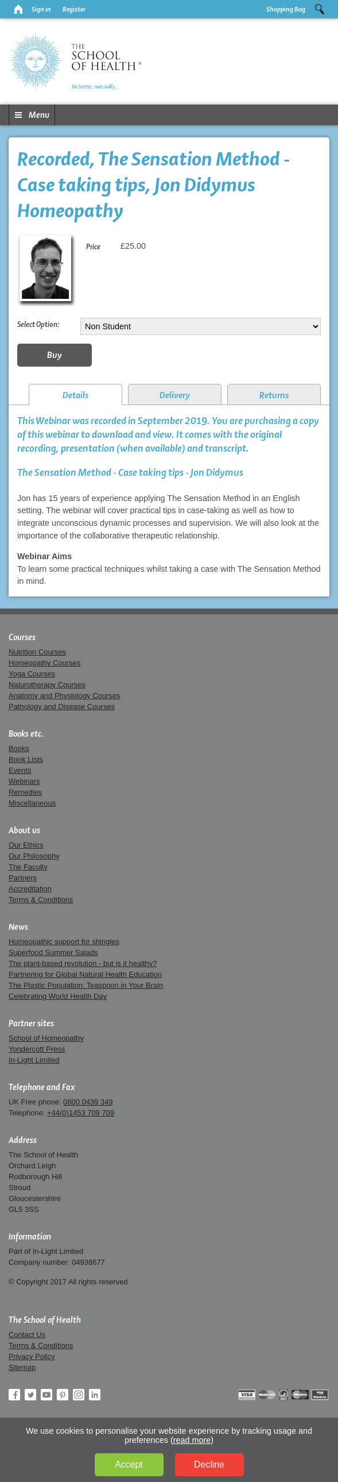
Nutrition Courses (37, 652)
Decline (209, 1464)
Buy (54, 355)
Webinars (24, 781)
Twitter (30, 1394)
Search (319, 9)
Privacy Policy (32, 1356)
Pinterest (62, 1394)
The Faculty (28, 867)
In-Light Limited (34, 1060)
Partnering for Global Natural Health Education (85, 974)
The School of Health (45, 1320)
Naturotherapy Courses (47, 684)
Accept (128, 1464)
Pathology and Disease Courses (62, 706)
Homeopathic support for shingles (64, 941)
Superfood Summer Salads (53, 952)
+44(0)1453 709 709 (80, 1112)
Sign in (41, 9)
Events (20, 770)
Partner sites (31, 1023)
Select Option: (38, 324)
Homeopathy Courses (44, 663)
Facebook (14, 1394)
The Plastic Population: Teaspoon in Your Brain (86, 985)
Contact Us (27, 1334)
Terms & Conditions (41, 899)
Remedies (25, 792)
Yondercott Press (37, 1049)
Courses (22, 637)
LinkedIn (94, 1394)
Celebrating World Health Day (58, 996)
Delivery (175, 395)
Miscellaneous (32, 803)
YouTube (46, 1394)
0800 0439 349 (87, 1102)
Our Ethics (26, 845)
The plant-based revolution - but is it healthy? (83, 963)
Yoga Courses (32, 673)
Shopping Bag (285, 9)
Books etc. (26, 734)
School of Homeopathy (46, 1038)
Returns (274, 395)
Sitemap (22, 1367)
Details (75, 395)
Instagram (78, 1394)
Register (74, 9)
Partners (23, 877)
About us (24, 830)
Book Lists (26, 759)
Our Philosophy (34, 856)
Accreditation (30, 888)
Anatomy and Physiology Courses (64, 695)
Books (19, 748)
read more (192, 1440)
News (18, 927)
